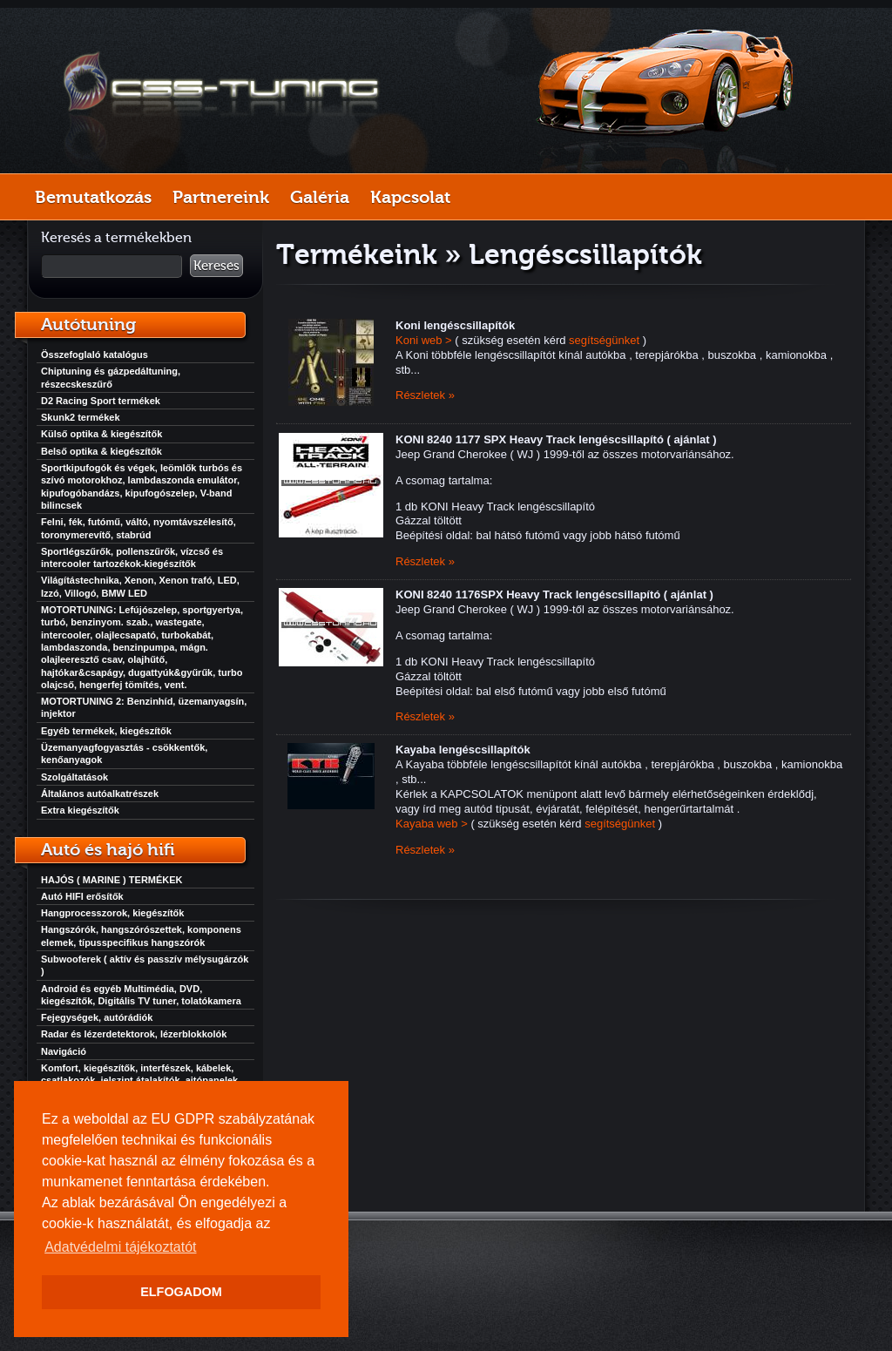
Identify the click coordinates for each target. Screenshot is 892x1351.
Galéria (319, 196)
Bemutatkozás (93, 196)
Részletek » (425, 395)
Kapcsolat (410, 196)
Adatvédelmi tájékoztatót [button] (120, 1247)
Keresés (216, 266)
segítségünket (604, 340)
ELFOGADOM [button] (181, 1292)
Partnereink (220, 196)
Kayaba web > (431, 823)
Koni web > (423, 340)
